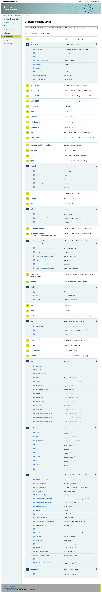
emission (38, 445)
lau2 (32, 311)
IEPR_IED (34, 274)
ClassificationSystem (42, 495)
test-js (38, 393)
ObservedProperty (41, 517)
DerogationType (41, 252)
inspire (33, 282)
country (38, 574)
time (37, 461)
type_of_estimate (41, 75)
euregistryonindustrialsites (40, 145)
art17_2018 (34, 101)
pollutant (38, 222)
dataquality (34, 127)
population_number (42, 60)
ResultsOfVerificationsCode (44, 256)
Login (82, 1)
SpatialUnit (39, 525)
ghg (31, 193)
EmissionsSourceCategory (44, 502)
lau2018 (33, 316)
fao (31, 155)
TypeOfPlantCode (41, 260)
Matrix (38, 510)
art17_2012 (34, 96)
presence (39, 64)
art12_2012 (34, 44)
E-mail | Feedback (9, 586)
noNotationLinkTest (42, 389)
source (38, 179)
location (38, 57)
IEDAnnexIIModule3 (37, 233)
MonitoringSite (40, 514)
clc (37, 292)
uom (32, 428)
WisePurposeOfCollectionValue (45, 563)
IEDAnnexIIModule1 (37, 228)
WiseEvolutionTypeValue (43, 559)
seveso (33, 356)
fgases (33, 161)
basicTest (39, 366)
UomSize (38, 536)
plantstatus (39, 330)
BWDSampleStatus (41, 487)
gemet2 (33, 166)
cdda (32, 111)
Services (6, 40)
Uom (37, 529)
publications (35, 351)
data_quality (39, 53)
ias (31, 204)
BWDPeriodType (41, 483)
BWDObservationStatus (43, 480)
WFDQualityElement (42, 551)
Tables (6, 26)
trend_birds (39, 72)
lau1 (32, 305)
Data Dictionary (19, 15)
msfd (32, 340)
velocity (38, 465)
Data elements (8, 29)
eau (37, 377)
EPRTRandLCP (36, 138)
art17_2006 (34, 90)
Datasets (6, 22)
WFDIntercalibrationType (43, 544)
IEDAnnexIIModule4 (37, 241)
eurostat (33, 150)
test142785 (39, 397)
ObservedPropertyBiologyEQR (45, 521)
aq (31, 39)
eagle (37, 295)
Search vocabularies (32, 33)
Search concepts (47, 33)
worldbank (34, 569)
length (38, 449)
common (33, 117)
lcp (31, 321)
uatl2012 (38, 299)
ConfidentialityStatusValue (44, 498)
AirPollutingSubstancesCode (44, 248)
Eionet (11, 15)
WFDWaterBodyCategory (43, 555)
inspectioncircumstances (43, 218)
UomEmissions (40, 532)
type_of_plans (40, 79)
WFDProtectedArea (42, 548)
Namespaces (8, 43)
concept (38, 171)
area (37, 436)
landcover (34, 287)
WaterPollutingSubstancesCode (45, 268)
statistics (38, 457)
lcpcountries (40, 326)
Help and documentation (11, 19)
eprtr (32, 132)
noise (32, 345)
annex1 (38, 214)
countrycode (40, 49)
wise (32, 475)
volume (38, 469)
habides (33, 198)
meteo (38, 453)
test (31, 361)
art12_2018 (34, 85)
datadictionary (35, 122)
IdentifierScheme (41, 506)
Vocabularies (8, 36)
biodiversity (34, 106)
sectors (38, 334)
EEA (12, 1)
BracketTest (39, 370)
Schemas (7, 33)
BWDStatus (39, 491)
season (38, 68)
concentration (40, 440)
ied (31, 209)
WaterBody (39, 540)
